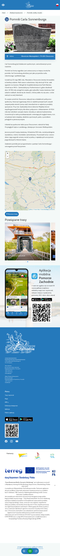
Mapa (6, 399)
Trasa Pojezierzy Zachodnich (20, 256)
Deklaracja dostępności (11, 405)
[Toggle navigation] (30, 551)
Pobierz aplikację (9, 412)
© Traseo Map (36, 209)
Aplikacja (7, 409)
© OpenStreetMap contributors (47, 209)
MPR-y (7, 402)
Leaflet (30, 209)
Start (3, 13)
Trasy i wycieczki (9, 395)
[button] (30, 179)
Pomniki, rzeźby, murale (34, 13)
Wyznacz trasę (11, 214)
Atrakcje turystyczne (16, 13)
